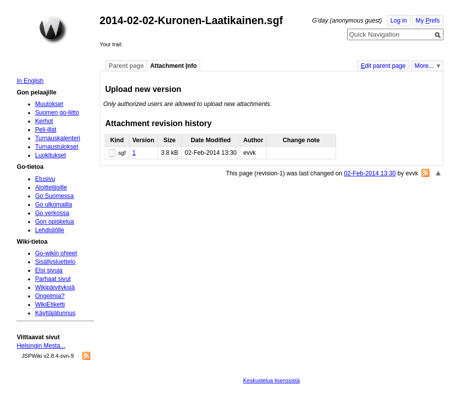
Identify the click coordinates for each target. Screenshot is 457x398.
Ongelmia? (50, 296)
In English (30, 80)
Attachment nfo (173, 65)
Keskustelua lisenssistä (271, 380)
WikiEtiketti (50, 304)
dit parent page (383, 65)
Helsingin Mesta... (41, 345)
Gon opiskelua (54, 221)
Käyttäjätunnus (55, 313)
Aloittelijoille (51, 187)
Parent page (126, 65)
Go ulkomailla (53, 204)
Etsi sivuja (49, 270)
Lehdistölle (49, 230)
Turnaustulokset (56, 146)
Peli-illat (46, 129)
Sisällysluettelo (55, 261)
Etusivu (45, 178)
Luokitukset (50, 155)
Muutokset (49, 104)
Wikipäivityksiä (55, 287)
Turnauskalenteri (57, 138)
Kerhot (44, 121)
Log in (398, 20)
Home (53, 30)
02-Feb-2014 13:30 (370, 173)
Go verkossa (52, 213)
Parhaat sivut (53, 278)
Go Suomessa (54, 196)
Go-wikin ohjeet (56, 253)
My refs (428, 20)
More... (424, 65)
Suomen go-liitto (57, 112)
